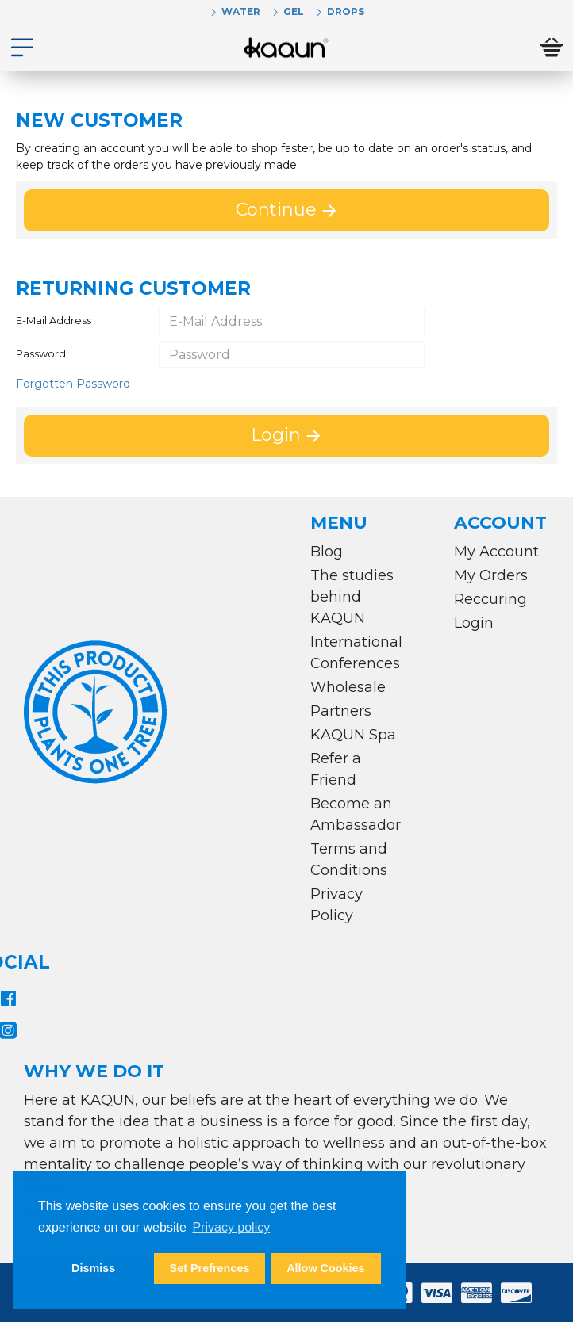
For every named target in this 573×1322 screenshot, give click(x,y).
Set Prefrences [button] (210, 1268)
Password (41, 353)
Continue (276, 209)
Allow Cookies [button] (325, 1268)
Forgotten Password (73, 383)
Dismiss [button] (93, 1268)
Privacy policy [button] (231, 1227)
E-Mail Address (53, 320)
